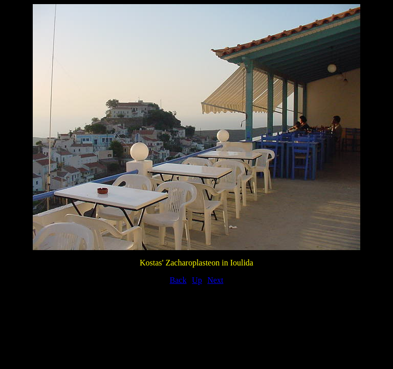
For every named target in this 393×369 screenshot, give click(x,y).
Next (215, 280)
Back (178, 280)
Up (197, 280)
